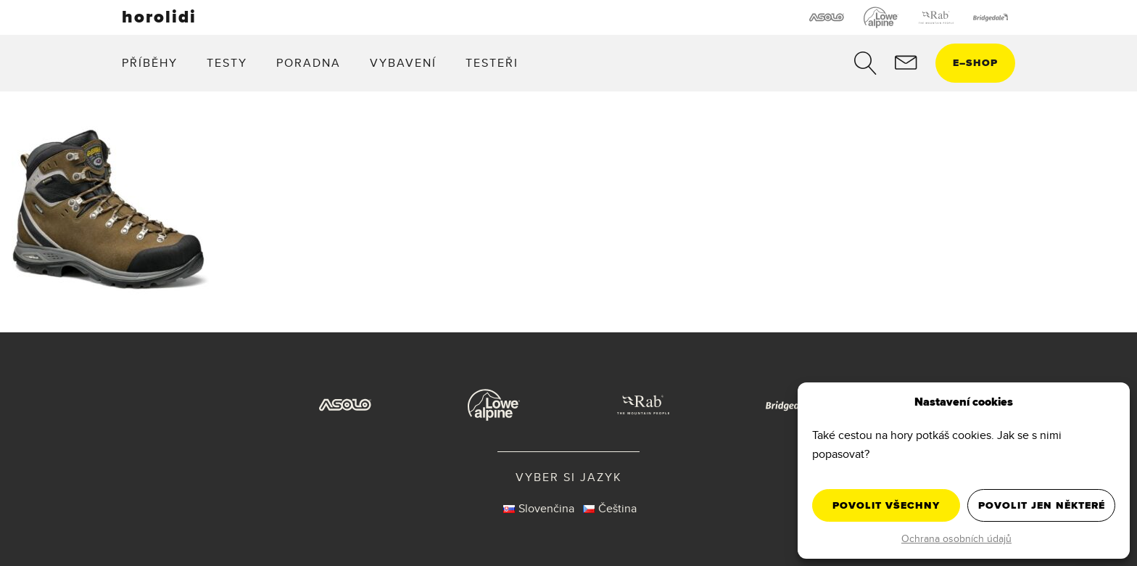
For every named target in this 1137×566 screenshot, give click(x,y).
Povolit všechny (886, 505)
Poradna (308, 62)
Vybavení (403, 62)
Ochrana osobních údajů (956, 538)
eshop (975, 62)
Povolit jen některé (1041, 505)
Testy (227, 62)
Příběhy (150, 62)
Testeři (492, 62)
